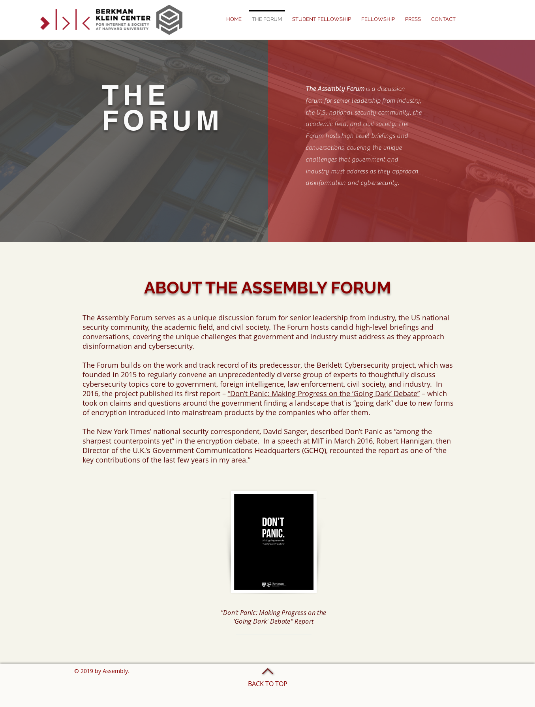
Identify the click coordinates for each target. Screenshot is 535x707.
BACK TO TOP (267, 683)
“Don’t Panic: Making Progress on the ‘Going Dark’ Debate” (324, 393)
